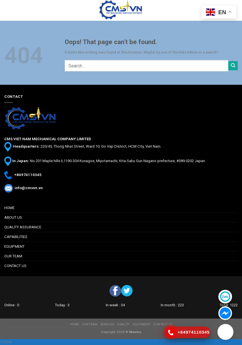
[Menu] (7, 10)
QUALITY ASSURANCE (22, 227)
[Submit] (233, 66)
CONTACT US (15, 266)
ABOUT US (13, 217)
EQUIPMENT (14, 246)
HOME (9, 208)
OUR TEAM (13, 256)
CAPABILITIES (15, 237)
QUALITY (123, 324)
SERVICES (107, 324)
